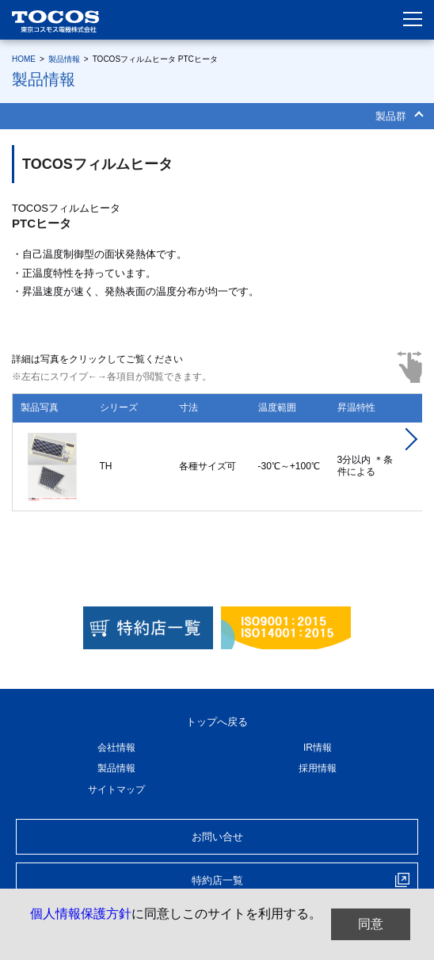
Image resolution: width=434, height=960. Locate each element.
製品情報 (64, 59)
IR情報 (317, 747)
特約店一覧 (217, 880)
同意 (370, 924)
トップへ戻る (217, 722)
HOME (24, 59)
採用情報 (318, 768)
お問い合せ (217, 837)
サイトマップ (116, 789)
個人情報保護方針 (80, 913)
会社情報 (116, 747)
